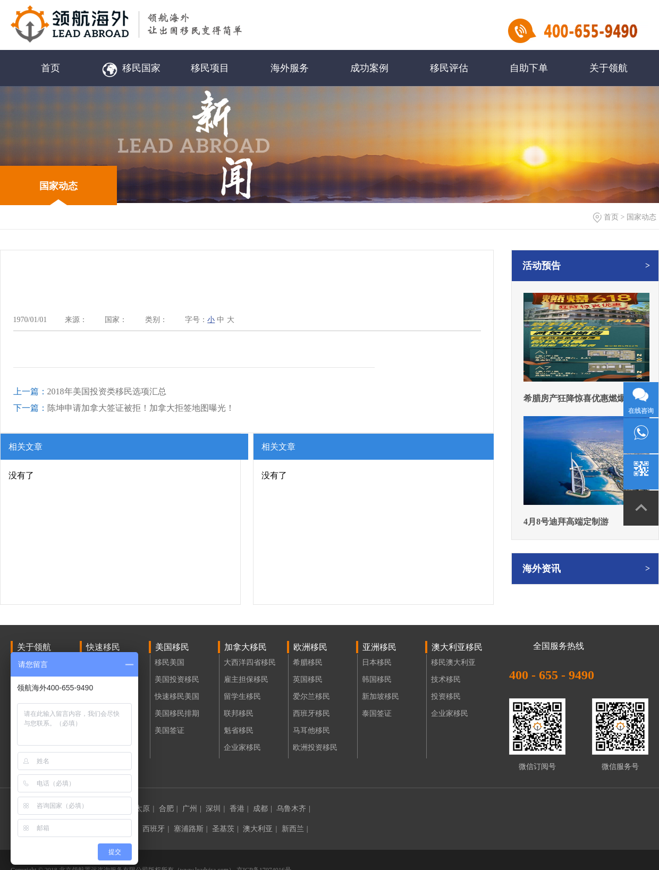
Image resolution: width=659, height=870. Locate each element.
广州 (191, 809)
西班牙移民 (311, 713)
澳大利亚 (260, 829)
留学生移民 (242, 696)
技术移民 (446, 679)
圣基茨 (225, 829)
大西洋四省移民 (250, 662)
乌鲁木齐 (293, 809)
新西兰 (295, 829)
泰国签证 (377, 713)
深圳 (215, 809)
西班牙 (155, 829)
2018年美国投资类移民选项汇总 (89, 391)
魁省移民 (239, 730)
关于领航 (608, 68)
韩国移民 (377, 679)
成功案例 (369, 68)
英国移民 (308, 679)
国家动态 (58, 186)
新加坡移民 (380, 696)
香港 (239, 809)
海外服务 (290, 68)
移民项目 (210, 68)
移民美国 (169, 662)
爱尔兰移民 (311, 696)
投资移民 (446, 696)
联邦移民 (239, 713)
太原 (144, 809)
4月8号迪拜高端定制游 (566, 521)
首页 (50, 68)
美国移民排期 (177, 713)
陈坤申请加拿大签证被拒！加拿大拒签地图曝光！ (123, 407)
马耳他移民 (311, 730)
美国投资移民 (177, 679)
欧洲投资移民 (315, 747)
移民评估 (449, 68)
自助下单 (529, 68)
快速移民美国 (177, 696)
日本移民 (377, 662)
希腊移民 (308, 662)
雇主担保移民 (246, 679)
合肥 (168, 809)
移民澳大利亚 (453, 662)
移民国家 (130, 68)
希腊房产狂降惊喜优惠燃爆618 (580, 398)
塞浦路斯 (191, 829)
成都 (262, 809)
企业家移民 (242, 747)
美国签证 (169, 730)
